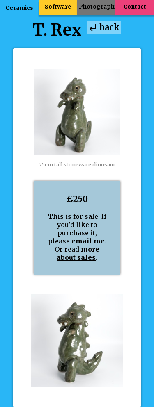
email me (88, 241)
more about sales (78, 253)
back (104, 27)
